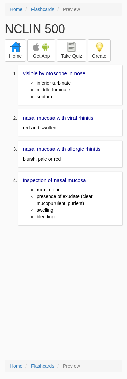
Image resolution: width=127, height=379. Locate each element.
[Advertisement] (63, 293)
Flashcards (42, 9)
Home (16, 9)
